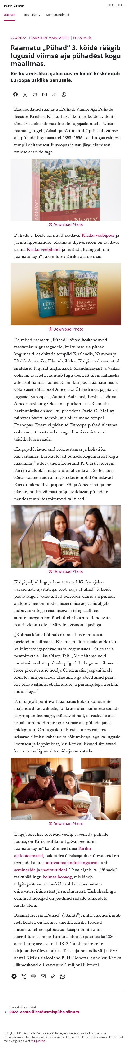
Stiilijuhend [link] (38, 1041)
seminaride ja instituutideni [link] (40, 870)
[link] (14, 976)
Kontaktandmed (57, 15)
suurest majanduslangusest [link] (71, 863)
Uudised (9, 15)
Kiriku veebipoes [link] (98, 235)
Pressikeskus (14, 6)
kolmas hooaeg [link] (57, 877)
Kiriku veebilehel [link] (44, 249)
